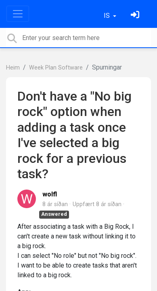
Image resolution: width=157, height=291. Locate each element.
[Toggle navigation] (17, 14)
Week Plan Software (56, 67)
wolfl (49, 194)
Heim (13, 67)
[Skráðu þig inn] (136, 15)
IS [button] (107, 15)
